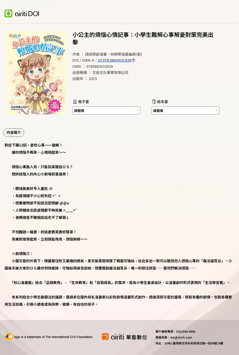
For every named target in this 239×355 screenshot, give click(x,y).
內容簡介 (14, 132)
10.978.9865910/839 (114, 60)
